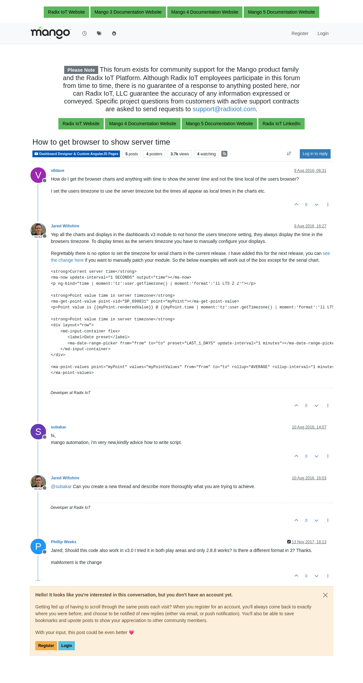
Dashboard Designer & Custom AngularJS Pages (76, 154)
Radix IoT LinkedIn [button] (281, 123)
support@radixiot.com (224, 109)
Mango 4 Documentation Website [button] (205, 12)
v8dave (57, 170)
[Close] (325, 595)
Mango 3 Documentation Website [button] (128, 12)
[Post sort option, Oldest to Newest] (289, 153)
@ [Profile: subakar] (61, 486)
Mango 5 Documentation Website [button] (281, 12)
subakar (58, 427)
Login (66, 645)
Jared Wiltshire (65, 226)
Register (46, 645)
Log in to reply (315, 153)
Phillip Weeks (63, 542)
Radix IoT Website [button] (66, 12)
